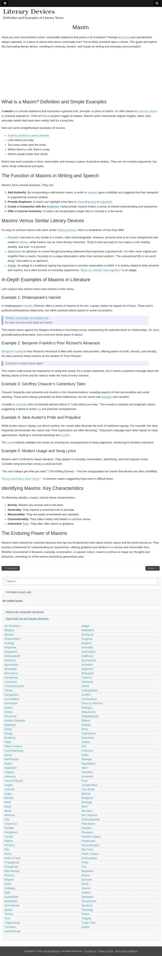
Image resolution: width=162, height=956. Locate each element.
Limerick (9, 789)
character (21, 404)
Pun (83, 866)
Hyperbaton (88, 763)
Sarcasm (86, 879)
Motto (7, 810)
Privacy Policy (105, 951)
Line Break (88, 789)
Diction (8, 711)
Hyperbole (10, 767)
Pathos (8, 840)
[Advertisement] (81, 73)
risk (39, 409)
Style (7, 892)
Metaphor (87, 797)
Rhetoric (9, 875)
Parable (9, 828)
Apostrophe (11, 664)
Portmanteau (89, 858)
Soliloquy (10, 888)
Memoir (9, 797)
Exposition (87, 737)
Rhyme (85, 875)
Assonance (11, 673)
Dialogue (86, 707)
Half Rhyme (11, 759)
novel (10, 442)
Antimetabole (12, 656)
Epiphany (10, 724)
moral (80, 201)
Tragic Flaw (88, 922)
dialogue (106, 396)
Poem (8, 853)
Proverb (13, 237)
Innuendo (87, 776)
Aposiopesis (88, 660)
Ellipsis (85, 720)
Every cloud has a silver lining (20, 478)
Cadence (86, 677)
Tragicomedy (12, 922)
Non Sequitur (89, 815)
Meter (7, 802)
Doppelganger (90, 716)
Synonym (87, 905)
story (93, 201)
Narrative (87, 810)
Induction (87, 772)
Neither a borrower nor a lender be (27, 317)
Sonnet (85, 888)
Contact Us (90, 951)
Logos (8, 793)
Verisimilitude (12, 931)
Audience (52, 206)
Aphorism (14, 251)
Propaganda (11, 862)
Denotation (11, 703)
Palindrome (88, 823)
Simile (85, 883)
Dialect (8, 707)
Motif (84, 806)
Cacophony (11, 677)
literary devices (67, 230)
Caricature (10, 681)
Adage (12, 265)
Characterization (14, 686)
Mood (7, 806)
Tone (25, 523)
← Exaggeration (11, 568)
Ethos (84, 729)
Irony (84, 780)
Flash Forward (13, 746)
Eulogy (8, 733)
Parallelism (11, 832)
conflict (65, 435)
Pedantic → (152, 568)
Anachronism (12, 638)
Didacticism (88, 711)
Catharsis (87, 681)
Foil (83, 746)
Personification (90, 845)
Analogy (9, 643)
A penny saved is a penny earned (28, 135)
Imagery (9, 772)
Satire (8, 883)
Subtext (86, 892)
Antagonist (10, 651)
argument (106, 201)
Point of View (12, 858)
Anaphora (10, 647)
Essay (8, 729)
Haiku (84, 754)
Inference (10, 776)
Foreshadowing (13, 750)
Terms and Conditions (126, 951)
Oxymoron (10, 823)
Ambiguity (87, 634)
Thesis (85, 914)
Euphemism (88, 733)
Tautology (87, 909)
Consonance (89, 699)
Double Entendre (14, 720)
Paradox (86, 828)
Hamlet (28, 305)
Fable (7, 742)
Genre (8, 754)
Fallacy (85, 742)
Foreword (87, 750)
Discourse (10, 716)
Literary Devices (29, 11)
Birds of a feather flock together (100, 270)
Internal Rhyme (13, 780)
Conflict (86, 694)
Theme (8, 914)
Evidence (10, 737)
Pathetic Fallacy (91, 836)
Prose (85, 862)
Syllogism (87, 896)
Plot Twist (87, 849)
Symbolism (11, 901)
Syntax (8, 909)
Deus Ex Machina (92, 703)
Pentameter (88, 840)
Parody (8, 836)
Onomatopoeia (90, 819)
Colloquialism (89, 690)
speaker (93, 192)
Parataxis (87, 832)
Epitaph (86, 724)
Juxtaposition (89, 785)
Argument (87, 668)
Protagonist (11, 866)
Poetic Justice (89, 853)
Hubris (8, 763)
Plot (6, 849)
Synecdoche (89, 901)
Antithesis (87, 656)
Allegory (9, 630)
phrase (125, 37)
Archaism (87, 664)
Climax (8, 690)
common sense (147, 111)
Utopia (85, 927)
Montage (86, 802)
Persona (9, 845)
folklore (23, 242)
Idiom (84, 767)
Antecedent (88, 651)
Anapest (86, 643)
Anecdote (87, 647)
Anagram (87, 638)
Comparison (11, 694)
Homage (86, 759)
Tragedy (86, 918)
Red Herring (11, 871)
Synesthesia (11, 905)
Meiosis (86, 793)
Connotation (11, 699)
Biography (87, 673)
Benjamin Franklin (13, 351)
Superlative (11, 896)
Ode (7, 819)
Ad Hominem (12, 625)
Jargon (8, 785)
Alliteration (87, 630)
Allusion (9, 634)
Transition (10, 927)
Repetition (87, 871)
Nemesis (9, 815)
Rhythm (9, 879)
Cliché (85, 686)
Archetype (10, 668)
